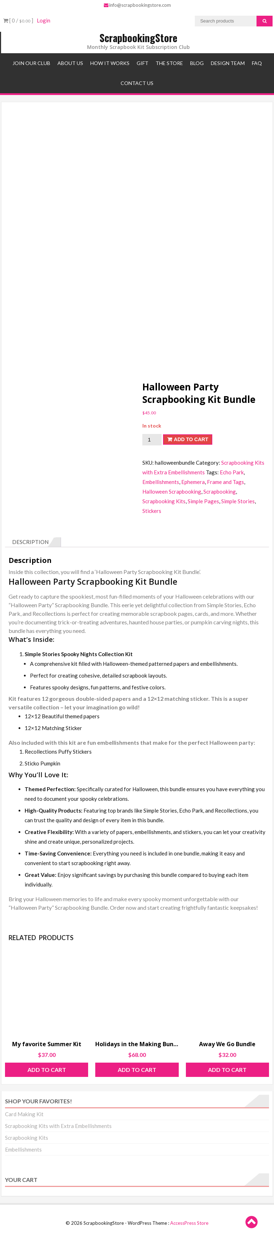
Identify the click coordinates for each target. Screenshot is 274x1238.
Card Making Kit (24, 1114)
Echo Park (232, 472)
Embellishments (160, 482)
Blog (197, 63)
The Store (169, 63)
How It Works (110, 63)
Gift (142, 63)
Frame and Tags (225, 482)
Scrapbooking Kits (164, 501)
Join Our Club (31, 63)
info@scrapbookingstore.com (137, 5)
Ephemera (193, 482)
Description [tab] (30, 542)
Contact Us (137, 83)
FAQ (257, 63)
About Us (70, 63)
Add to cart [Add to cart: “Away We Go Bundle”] (227, 1069)
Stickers (151, 511)
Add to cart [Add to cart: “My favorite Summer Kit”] (46, 1069)
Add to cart (191, 439)
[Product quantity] (152, 439)
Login (43, 20)
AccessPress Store (189, 1223)
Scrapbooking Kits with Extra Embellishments (58, 1126)
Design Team (228, 63)
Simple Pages (203, 501)
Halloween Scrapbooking (171, 491)
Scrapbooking (219, 491)
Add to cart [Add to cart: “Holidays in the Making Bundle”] (137, 1069)
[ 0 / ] (18, 20)
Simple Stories (238, 501)
